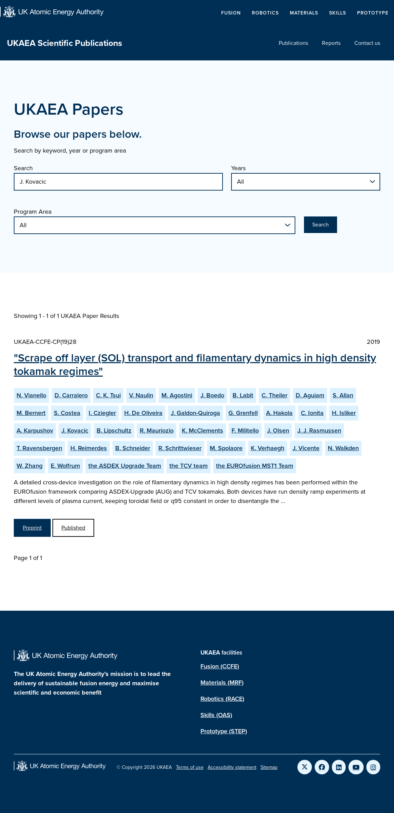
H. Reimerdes (88, 448)
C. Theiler (274, 395)
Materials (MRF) (222, 682)
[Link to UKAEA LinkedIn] (339, 767)
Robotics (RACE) (222, 698)
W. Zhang (29, 465)
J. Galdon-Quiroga (195, 412)
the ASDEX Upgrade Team (124, 465)
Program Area (32, 211)
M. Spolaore (226, 448)
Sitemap (268, 767)
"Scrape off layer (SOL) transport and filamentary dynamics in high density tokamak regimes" (195, 364)
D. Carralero (71, 395)
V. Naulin (141, 395)
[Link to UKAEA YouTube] (356, 767)
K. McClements (202, 430)
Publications (293, 43)
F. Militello (245, 430)
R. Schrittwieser (179, 448)
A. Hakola (279, 412)
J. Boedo (212, 395)
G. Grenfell (243, 412)
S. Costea (67, 412)
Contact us (367, 43)
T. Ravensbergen (39, 448)
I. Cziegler (102, 412)
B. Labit (243, 395)
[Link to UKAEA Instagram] (373, 767)
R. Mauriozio (157, 430)
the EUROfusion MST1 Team (254, 465)
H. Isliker (344, 412)
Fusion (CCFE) (219, 666)
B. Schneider (132, 448)
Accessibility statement (232, 767)
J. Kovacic (74, 430)
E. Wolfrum (65, 465)
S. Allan (343, 395)
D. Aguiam (310, 395)
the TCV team (188, 465)
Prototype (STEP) (223, 731)
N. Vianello (31, 395)
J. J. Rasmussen (319, 430)
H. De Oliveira (143, 412)
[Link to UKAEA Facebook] (322, 767)
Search (23, 168)
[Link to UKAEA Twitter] (304, 767)
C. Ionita (312, 412)
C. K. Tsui (108, 395)
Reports (331, 43)
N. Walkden (343, 448)
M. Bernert (31, 412)
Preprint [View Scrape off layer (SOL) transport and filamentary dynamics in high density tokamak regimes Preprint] (32, 528)
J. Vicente (306, 448)
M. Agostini (176, 395)
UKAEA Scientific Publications (64, 43)
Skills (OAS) (216, 714)
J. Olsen (278, 430)
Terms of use (190, 767)
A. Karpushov (35, 430)
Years (238, 168)
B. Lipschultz (114, 430)
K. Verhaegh (267, 448)
